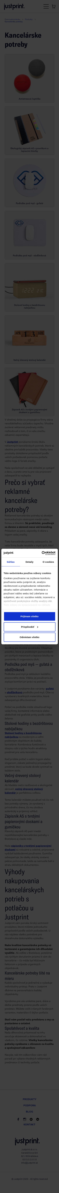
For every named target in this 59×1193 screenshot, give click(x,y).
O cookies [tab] (48, 562)
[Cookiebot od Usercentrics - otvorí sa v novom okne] (42, 553)
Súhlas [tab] (11, 562)
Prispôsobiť (29, 626)
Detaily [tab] (30, 562)
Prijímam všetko (29, 616)
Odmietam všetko (29, 637)
